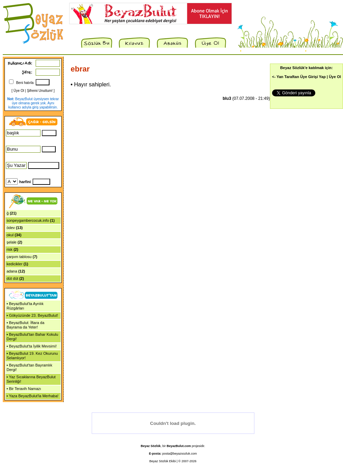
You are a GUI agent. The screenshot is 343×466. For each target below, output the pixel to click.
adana (12, 271)
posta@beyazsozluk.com (179, 453)
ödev (11, 228)
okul (10, 235)
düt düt (12, 278)
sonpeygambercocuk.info (28, 220)
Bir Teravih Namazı (25, 389)
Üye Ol (18, 91)
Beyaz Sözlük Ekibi (162, 461)
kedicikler (14, 264)
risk (9, 249)
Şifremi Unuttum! (40, 91)
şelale (12, 242)
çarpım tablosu (19, 257)
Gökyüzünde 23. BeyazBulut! (33, 315)
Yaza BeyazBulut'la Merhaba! (33, 396)
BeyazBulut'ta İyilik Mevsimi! (33, 346)
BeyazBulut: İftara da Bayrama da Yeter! (25, 325)
